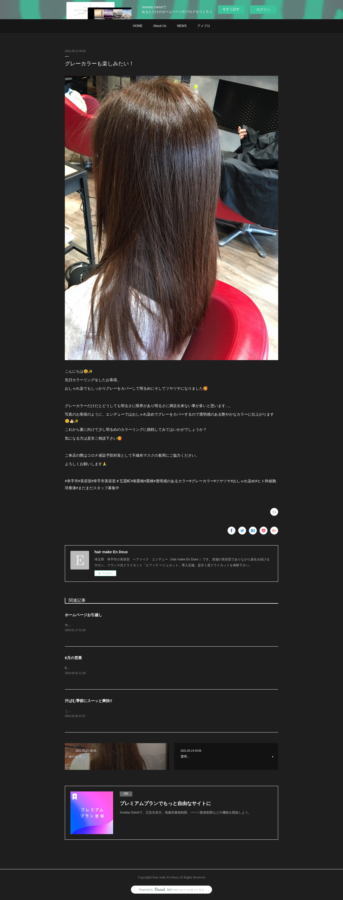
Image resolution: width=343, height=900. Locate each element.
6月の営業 (73, 658)
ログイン (263, 9)
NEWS (182, 26)
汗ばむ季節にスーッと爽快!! (88, 701)
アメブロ (203, 26)
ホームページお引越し (83, 615)
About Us (159, 26)
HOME (137, 26)
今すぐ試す (231, 9)
